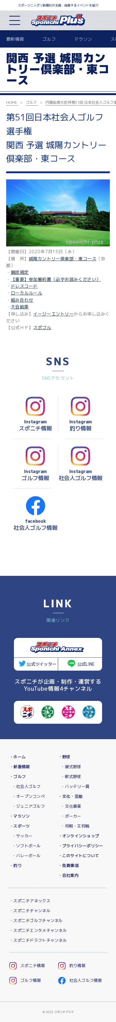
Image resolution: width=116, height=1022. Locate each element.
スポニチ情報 (27, 965)
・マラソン (19, 816)
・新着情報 (19, 766)
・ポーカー (71, 816)
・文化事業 (71, 806)
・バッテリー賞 (75, 786)
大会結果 (20, 307)
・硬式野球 (71, 766)
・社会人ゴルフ (26, 786)
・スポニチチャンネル (29, 910)
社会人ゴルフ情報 (80, 980)
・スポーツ (19, 826)
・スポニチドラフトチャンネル (38, 940)
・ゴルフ (17, 776)
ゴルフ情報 (25, 980)
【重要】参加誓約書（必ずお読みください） (56, 279)
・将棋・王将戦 (75, 826)
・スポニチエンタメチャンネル (38, 930)
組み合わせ (22, 300)
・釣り (15, 865)
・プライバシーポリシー (80, 845)
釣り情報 (72, 965)
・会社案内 (68, 875)
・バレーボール (26, 855)
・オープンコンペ (28, 796)
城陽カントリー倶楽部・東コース (62, 259)
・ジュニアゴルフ (28, 806)
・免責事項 (68, 865)
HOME (11, 102)
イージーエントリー (53, 314)
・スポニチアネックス (29, 900)
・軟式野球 (71, 776)
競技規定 (20, 272)
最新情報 (15, 39)
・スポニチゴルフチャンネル (36, 920)
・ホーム (17, 757)
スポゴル (42, 327)
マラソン (83, 39)
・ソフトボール (26, 845)
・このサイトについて (78, 855)
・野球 (64, 757)
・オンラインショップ (78, 836)
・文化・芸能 (70, 796)
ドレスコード (24, 286)
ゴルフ (49, 39)
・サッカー (22, 836)
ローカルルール (26, 293)
